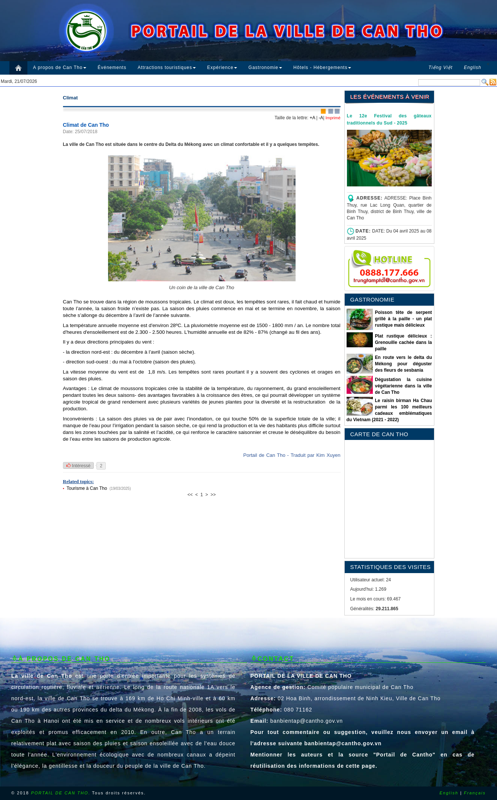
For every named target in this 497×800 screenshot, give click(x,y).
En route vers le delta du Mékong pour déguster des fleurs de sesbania (403, 364)
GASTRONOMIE (372, 299)
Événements (112, 67)
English (449, 793)
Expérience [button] (222, 67)
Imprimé (332, 118)
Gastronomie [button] (265, 67)
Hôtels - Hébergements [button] (322, 67)
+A (312, 117)
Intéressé (78, 465)
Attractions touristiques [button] (167, 67)
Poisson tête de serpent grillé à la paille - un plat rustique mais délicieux (403, 319)
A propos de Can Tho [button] (59, 67)
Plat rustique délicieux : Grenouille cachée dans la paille (403, 342)
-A (321, 117)
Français (475, 793)
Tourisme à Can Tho (87, 488)
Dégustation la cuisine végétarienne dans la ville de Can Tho (403, 386)
